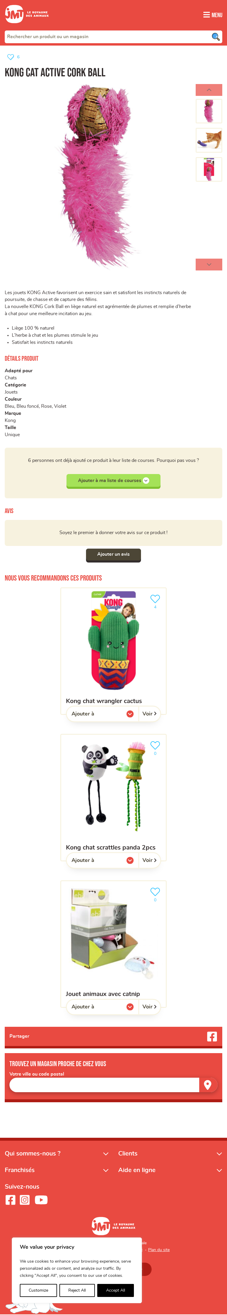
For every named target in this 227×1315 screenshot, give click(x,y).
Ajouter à (95, 715)
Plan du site (159, 1250)
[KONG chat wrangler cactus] (113, 651)
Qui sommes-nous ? (33, 1154)
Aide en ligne (136, 1170)
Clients (127, 1154)
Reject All (77, 1290)
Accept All (115, 1290)
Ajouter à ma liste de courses (113, 480)
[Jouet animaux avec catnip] (113, 944)
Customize (38, 1290)
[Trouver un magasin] (208, 1085)
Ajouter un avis (113, 554)
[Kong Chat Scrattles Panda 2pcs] (113, 797)
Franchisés (20, 1170)
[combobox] (113, 36)
